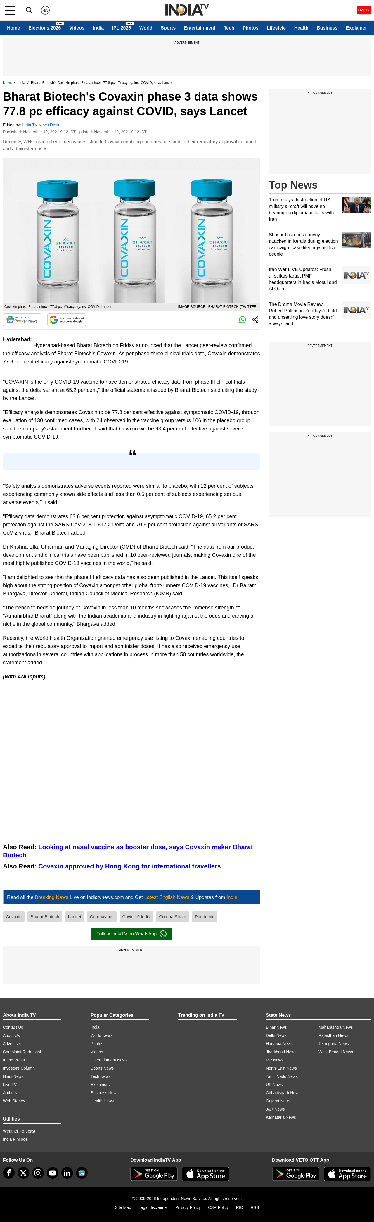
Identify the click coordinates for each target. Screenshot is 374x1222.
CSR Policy (218, 1207)
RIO (239, 1207)
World (146, 27)
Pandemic (204, 916)
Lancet (74, 916)
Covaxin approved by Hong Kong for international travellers (129, 866)
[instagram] (38, 1173)
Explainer (356, 27)
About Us (11, 1035)
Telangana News (333, 1043)
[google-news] (82, 1173)
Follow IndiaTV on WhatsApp (131, 933)
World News (101, 1035)
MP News (274, 1060)
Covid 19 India (136, 916)
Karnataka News (281, 1117)
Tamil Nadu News (282, 1076)
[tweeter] (23, 1173)
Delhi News (276, 1035)
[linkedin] (67, 1173)
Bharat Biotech (44, 916)
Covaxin (14, 916)
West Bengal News (335, 1051)
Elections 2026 (44, 27)
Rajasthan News (333, 1035)
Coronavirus (102, 916)
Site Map (123, 1207)
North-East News (281, 1068)
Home (13, 27)
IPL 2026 (121, 27)
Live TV (10, 1084)
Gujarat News (278, 1101)
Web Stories (14, 1101)
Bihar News (276, 1027)
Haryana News (279, 1043)
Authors (10, 1092)
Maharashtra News (335, 1027)
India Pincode (15, 1139)
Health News (102, 1101)
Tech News (100, 1076)
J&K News (275, 1109)
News (7, 83)
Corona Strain (172, 916)
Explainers (100, 1084)
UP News (274, 1084)
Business (327, 27)
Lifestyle (276, 27)
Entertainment (200, 27)
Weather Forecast (19, 1131)
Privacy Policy (188, 1207)
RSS (255, 1207)
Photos (250, 27)
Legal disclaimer (153, 1207)
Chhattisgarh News (283, 1092)
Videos (76, 27)
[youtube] (52, 1173)
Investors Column (19, 1068)
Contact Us (13, 1027)
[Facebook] (9, 1173)
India (98, 27)
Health (301, 27)
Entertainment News (109, 1060)
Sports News (102, 1068)
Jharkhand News (281, 1051)
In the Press (14, 1060)
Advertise (11, 1043)
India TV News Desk (40, 125)
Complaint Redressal (22, 1051)
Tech (229, 27)
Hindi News (13, 1076)
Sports (168, 27)
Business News (105, 1092)
